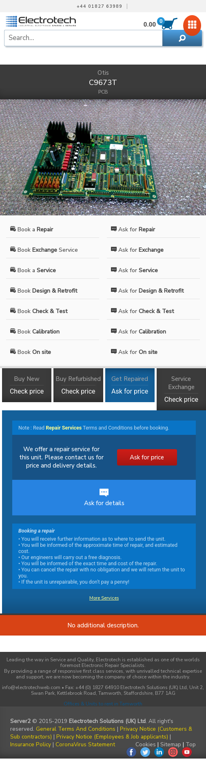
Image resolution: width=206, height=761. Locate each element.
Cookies (145, 744)
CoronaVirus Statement (85, 744)
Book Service (44, 250)
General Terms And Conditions (75, 729)
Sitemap (170, 744)
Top (191, 744)
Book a (31, 229)
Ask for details (104, 497)
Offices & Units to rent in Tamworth (103, 704)
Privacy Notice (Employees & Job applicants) (112, 737)
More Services (104, 598)
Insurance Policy (30, 744)
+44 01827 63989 (99, 6)
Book (43, 291)
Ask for (133, 229)
